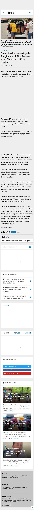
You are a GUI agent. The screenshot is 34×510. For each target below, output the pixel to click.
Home (2, 50)
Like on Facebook (17, 370)
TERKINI (6, 305)
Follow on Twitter (17, 366)
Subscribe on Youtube (11, 373)
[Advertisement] (16, 99)
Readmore (11, 410)
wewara (7, 50)
